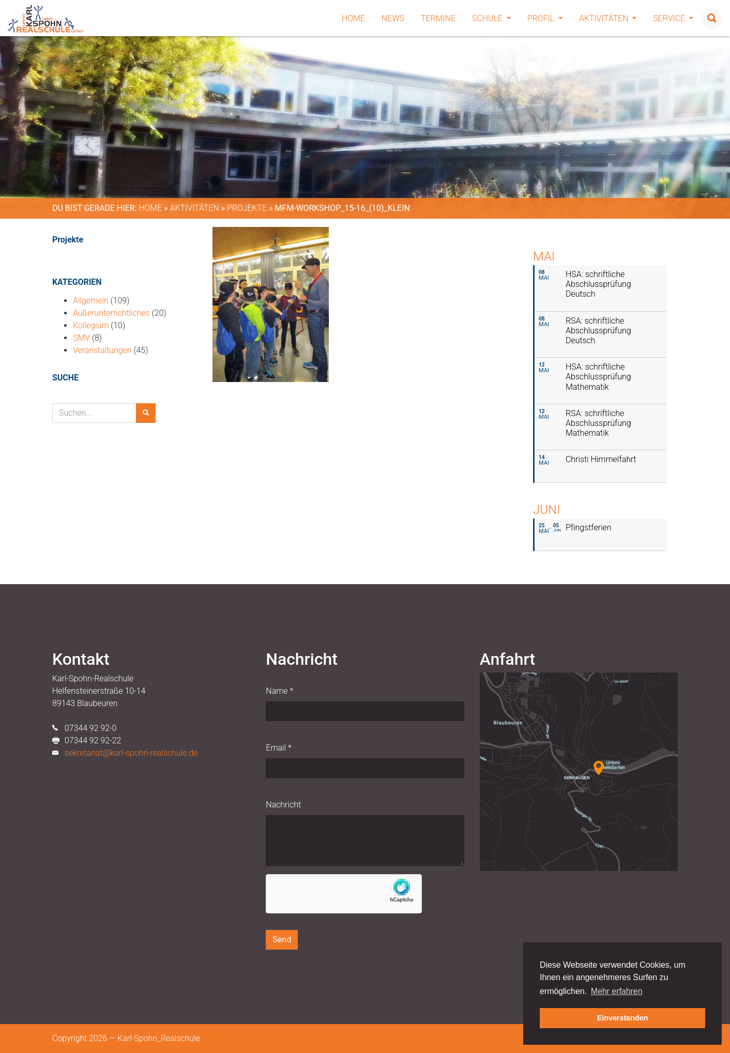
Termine (438, 18)
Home (353, 18)
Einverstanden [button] (622, 1018)
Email (278, 748)
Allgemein (91, 301)
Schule (491, 18)
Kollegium (91, 325)
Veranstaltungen (102, 350)
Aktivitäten (607, 18)
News (393, 18)
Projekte (247, 208)
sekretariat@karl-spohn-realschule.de (131, 753)
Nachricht (283, 805)
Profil (544, 18)
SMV (81, 338)
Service (673, 18)
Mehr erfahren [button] (617, 991)
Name (279, 691)
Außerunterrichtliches (111, 313)
